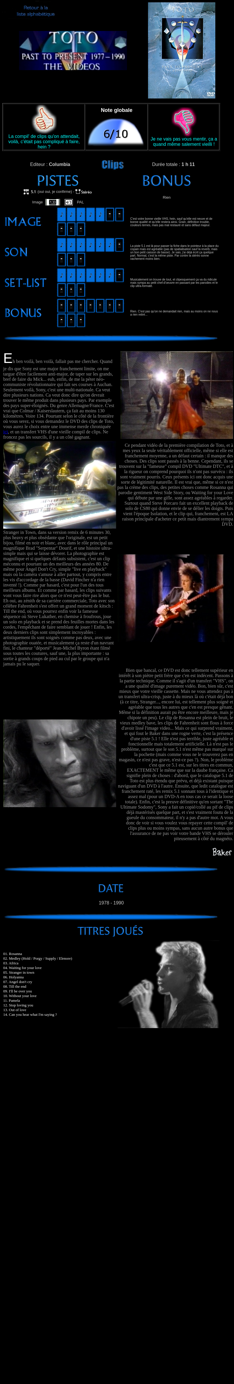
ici (5, 431)
